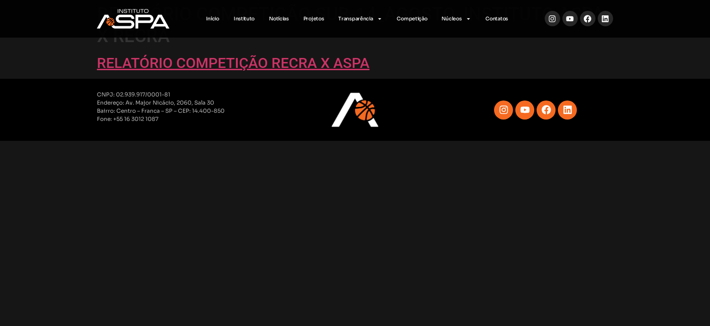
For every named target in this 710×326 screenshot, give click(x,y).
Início (212, 18)
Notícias (279, 18)
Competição (412, 18)
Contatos (496, 18)
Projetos (313, 18)
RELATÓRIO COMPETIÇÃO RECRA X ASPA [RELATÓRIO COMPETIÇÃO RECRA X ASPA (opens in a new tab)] (233, 63)
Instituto (244, 18)
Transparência (360, 19)
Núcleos (456, 19)
